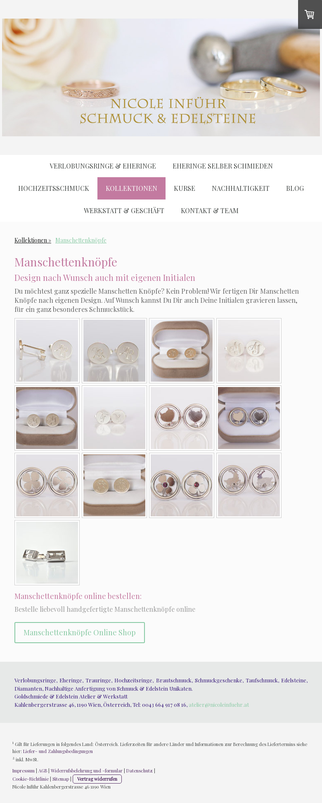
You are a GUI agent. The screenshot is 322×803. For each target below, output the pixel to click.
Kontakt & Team (210, 210)
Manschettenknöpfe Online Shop (80, 632)
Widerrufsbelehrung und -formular (87, 770)
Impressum (23, 770)
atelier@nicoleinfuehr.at (219, 704)
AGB (42, 770)
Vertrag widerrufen (97, 779)
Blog (295, 188)
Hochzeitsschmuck (53, 188)
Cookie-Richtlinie (30, 779)
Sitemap (60, 779)
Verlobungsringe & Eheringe (103, 166)
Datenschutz (139, 770)
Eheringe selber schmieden (223, 166)
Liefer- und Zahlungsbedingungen (58, 751)
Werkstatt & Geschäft (124, 210)
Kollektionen (131, 188)
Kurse (184, 188)
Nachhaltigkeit (241, 188)
